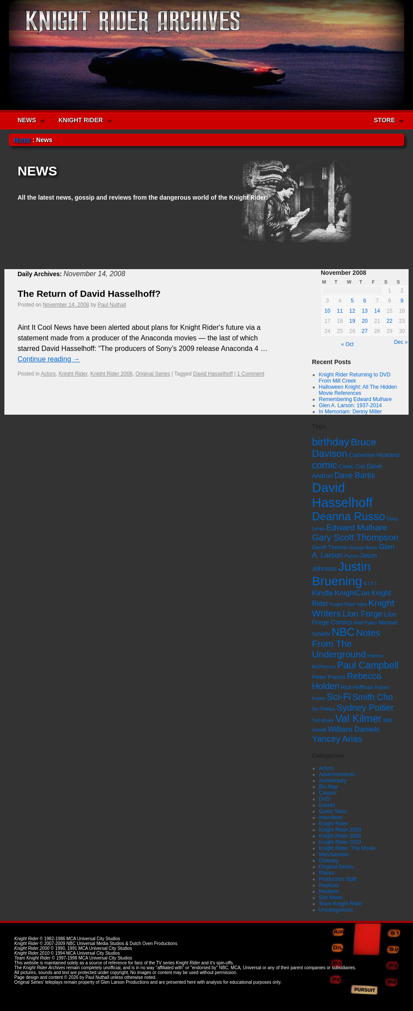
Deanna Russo (348, 516)
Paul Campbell (368, 665)
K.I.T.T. (370, 583)
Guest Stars (333, 811)
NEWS (27, 120)
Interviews (331, 817)
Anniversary (333, 780)
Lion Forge (363, 613)
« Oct (347, 344)
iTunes (351, 555)
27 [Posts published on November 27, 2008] (364, 331)
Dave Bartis (354, 475)
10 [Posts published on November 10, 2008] (327, 311)
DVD (324, 799)
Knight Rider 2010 (340, 842)
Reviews (329, 891)
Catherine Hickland (374, 455)
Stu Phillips (323, 709)
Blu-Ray (328, 787)
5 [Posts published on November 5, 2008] (352, 301)
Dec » (401, 342)
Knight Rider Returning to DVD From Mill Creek (355, 378)
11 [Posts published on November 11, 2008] (340, 311)
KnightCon (352, 592)
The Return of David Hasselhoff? (89, 293)
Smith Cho (372, 697)
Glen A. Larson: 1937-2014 (350, 405)
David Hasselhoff (213, 374)
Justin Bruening (341, 573)
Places (327, 873)
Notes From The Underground (346, 643)
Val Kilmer (358, 718)
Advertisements (337, 774)
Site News (331, 897)
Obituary (329, 861)
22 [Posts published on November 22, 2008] (389, 321)
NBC (343, 632)
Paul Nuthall (112, 305)
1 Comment (250, 374)
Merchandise (334, 854)
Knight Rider (72, 374)
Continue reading (49, 359)
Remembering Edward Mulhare (355, 399)
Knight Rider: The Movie (347, 848)
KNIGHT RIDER (80, 120)
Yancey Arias (337, 739)
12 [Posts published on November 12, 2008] (352, 311)
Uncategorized (336, 910)
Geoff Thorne (329, 547)
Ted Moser (323, 720)
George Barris (362, 547)
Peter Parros (328, 677)
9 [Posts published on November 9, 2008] (402, 301)
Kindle (322, 592)
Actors (48, 374)
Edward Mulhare (356, 527)
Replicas (329, 885)
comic (324, 465)
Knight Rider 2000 (340, 830)
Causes (328, 793)
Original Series (152, 374)
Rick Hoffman (357, 687)
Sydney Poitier (365, 707)
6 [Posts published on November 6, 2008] (364, 301)
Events (327, 805)
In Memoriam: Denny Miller (350, 412)
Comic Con (351, 467)
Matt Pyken (365, 622)
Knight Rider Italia (348, 604)
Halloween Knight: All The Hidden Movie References (358, 390)
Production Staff (337, 879)
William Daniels (354, 729)
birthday (330, 442)
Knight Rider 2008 (111, 374)
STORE (384, 120)
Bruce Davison (344, 448)
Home (22, 139)
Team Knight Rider (340, 904)
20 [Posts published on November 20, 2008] (364, 321)
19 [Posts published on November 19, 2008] (352, 321)
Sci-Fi (339, 696)
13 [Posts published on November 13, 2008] (364, 311)
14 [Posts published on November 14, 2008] (377, 311)
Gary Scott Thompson (355, 537)
